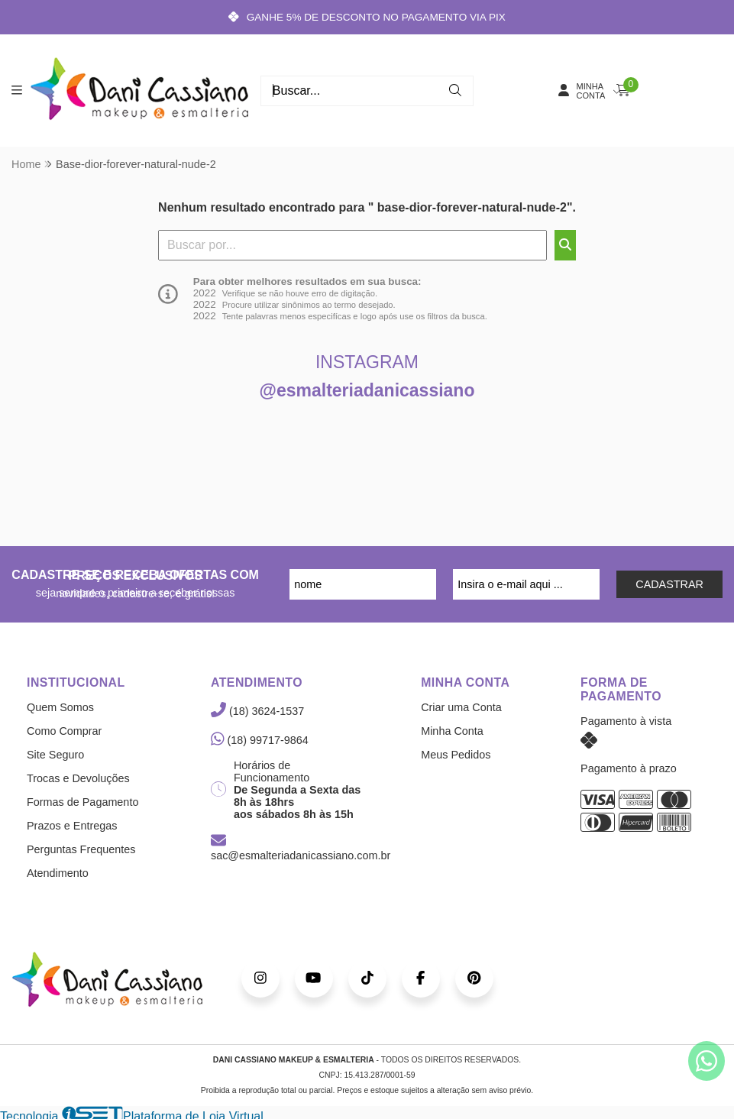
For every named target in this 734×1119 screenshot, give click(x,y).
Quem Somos (60, 707)
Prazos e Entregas (72, 826)
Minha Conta (452, 731)
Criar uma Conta (461, 707)
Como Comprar (64, 731)
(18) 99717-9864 (260, 740)
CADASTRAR (669, 584)
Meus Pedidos (455, 755)
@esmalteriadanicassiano (367, 390)
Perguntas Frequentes (81, 849)
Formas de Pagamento (82, 802)
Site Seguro (55, 755)
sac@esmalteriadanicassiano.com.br (300, 849)
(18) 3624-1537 (257, 711)
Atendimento (58, 873)
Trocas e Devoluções (78, 778)
